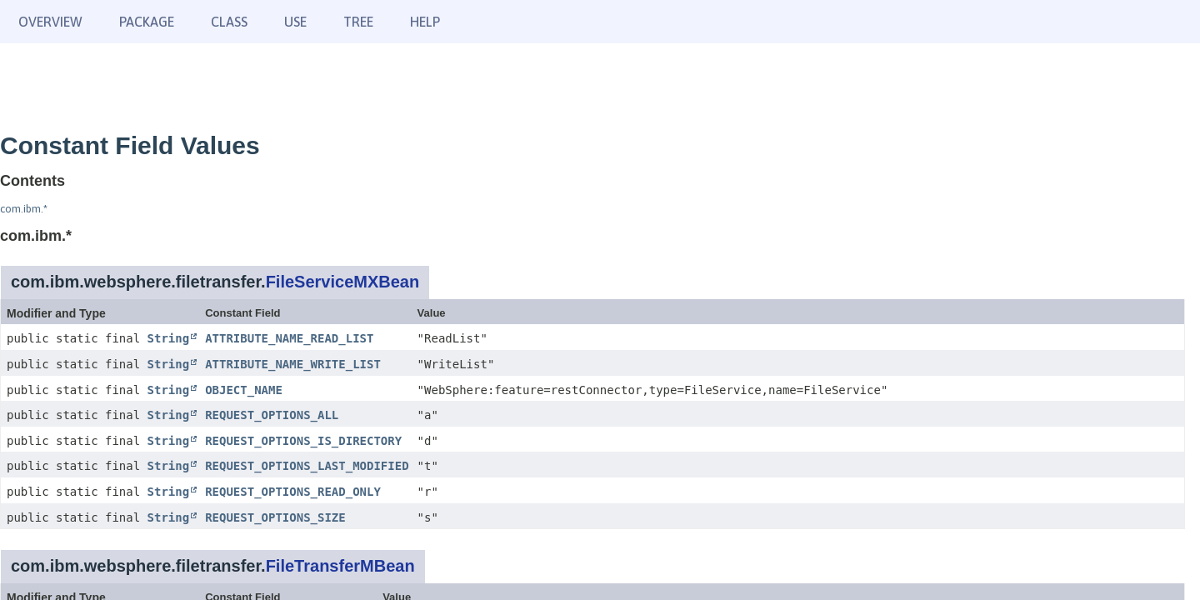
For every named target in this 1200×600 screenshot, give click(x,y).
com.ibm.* (24, 208)
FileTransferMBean (340, 566)
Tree (358, 21)
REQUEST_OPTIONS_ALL (271, 415)
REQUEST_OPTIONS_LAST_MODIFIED (306, 465)
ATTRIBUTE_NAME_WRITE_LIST (293, 364)
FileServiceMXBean (343, 281)
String (169, 338)
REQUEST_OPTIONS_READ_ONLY (293, 491)
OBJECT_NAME (243, 390)
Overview (50, 21)
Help (425, 21)
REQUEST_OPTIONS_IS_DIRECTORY (303, 441)
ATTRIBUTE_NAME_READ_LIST (289, 338)
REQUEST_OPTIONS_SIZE (275, 517)
